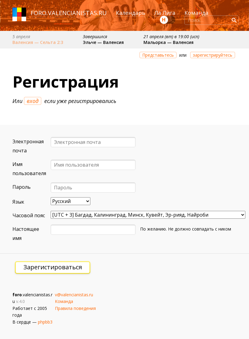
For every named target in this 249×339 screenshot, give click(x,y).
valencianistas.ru (77, 13)
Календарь (130, 12)
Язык (18, 201)
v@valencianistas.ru (74, 294)
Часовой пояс (28, 215)
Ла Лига (164, 12)
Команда (196, 12)
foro (38, 13)
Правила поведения (75, 308)
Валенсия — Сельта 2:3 (37, 42)
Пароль (21, 187)
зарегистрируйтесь (212, 55)
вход (33, 101)
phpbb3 (45, 322)
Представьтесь (158, 55)
